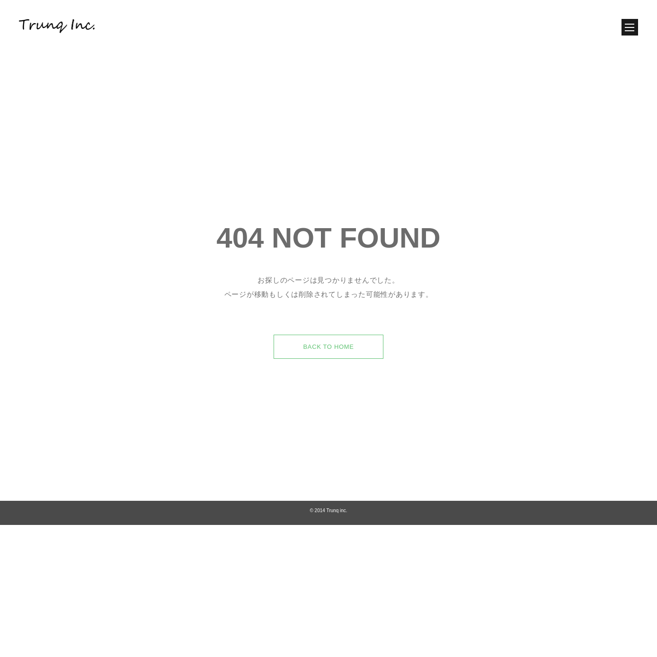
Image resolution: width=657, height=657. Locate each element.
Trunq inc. (336, 529)
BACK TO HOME (328, 365)
